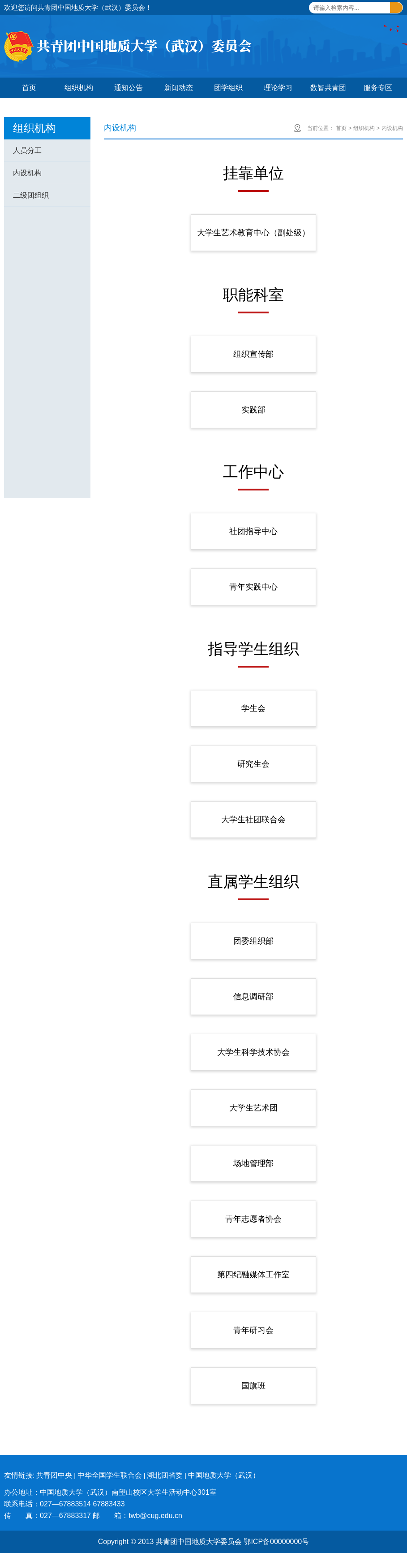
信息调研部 (253, 996)
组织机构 (78, 87)
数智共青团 (328, 87)
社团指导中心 (253, 531)
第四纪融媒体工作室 (253, 1274)
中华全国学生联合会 (109, 1475)
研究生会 (253, 763)
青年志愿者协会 (253, 1219)
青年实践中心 (253, 586)
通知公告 (128, 87)
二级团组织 (31, 195)
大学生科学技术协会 (253, 1052)
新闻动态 (178, 87)
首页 (29, 87)
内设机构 (27, 173)
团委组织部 (253, 941)
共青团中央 (54, 1475)
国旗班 (253, 1385)
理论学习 (278, 87)
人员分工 (27, 150)
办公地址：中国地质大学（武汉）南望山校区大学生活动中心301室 (110, 1492)
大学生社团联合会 (253, 819)
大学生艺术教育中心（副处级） (253, 232)
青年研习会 (253, 1330)
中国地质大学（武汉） (224, 1475)
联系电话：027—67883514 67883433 (64, 1504)
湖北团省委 (165, 1475)
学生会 (253, 708)
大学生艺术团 (253, 1107)
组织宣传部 (253, 354)
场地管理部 (253, 1163)
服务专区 (378, 87)
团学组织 (228, 87)
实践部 (253, 409)
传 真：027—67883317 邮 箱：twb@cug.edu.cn (93, 1515)
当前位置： (320, 128)
